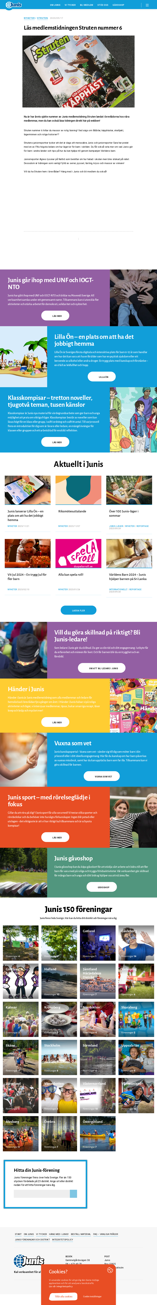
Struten (42, 18)
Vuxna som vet (101, 777)
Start (18, 1234)
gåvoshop (102, 887)
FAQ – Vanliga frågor (105, 1234)
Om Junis (55, 5)
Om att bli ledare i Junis (101, 668)
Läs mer (55, 316)
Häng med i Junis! (59, 1234)
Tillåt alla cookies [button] (63, 1296)
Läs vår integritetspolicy (61, 1286)
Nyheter (29, 18)
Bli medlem (86, 5)
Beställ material (81, 1234)
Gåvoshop (118, 5)
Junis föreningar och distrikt (32, 1239)
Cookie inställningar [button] (92, 1296)
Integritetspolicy (62, 1239)
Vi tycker (70, 5)
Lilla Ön (101, 377)
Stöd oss (102, 5)
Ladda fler (78, 610)
